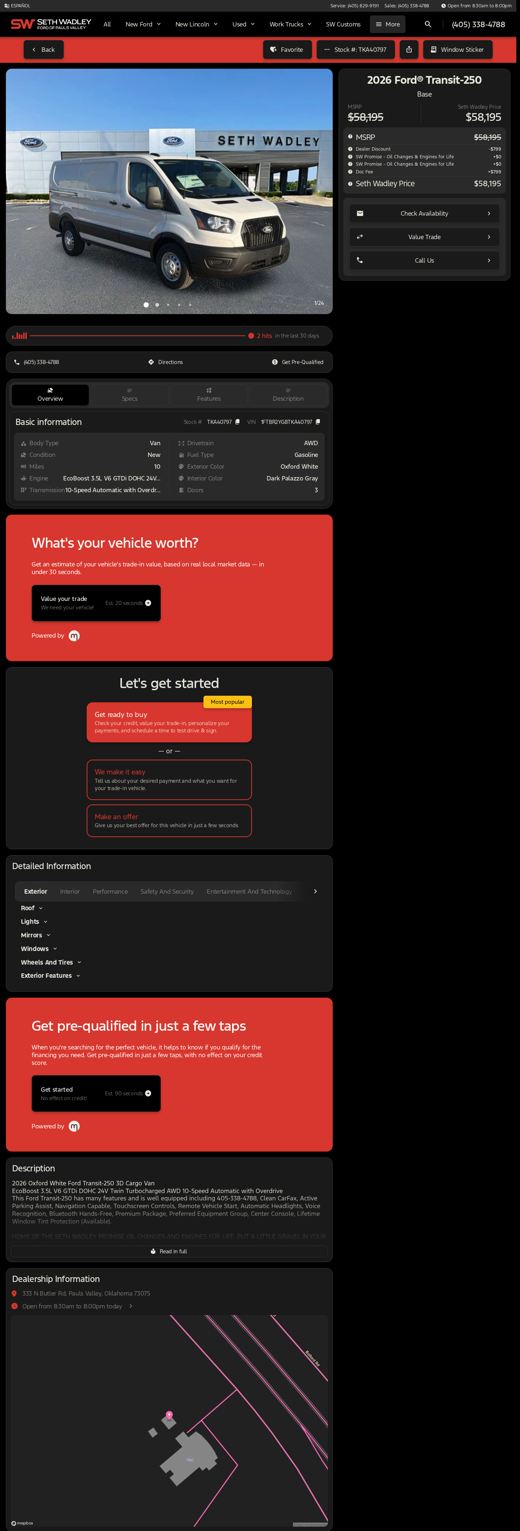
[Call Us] (424, 260)
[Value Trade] (424, 236)
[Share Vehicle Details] (409, 49)
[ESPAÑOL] (17, 5)
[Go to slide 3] (168, 304)
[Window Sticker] (458, 49)
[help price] (350, 183)
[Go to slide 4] (179, 304)
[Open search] (428, 24)
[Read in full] (169, 1251)
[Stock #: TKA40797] (356, 49)
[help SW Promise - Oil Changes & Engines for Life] (350, 156)
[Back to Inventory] (44, 49)
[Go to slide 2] (157, 304)
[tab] (50, 395)
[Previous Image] (19, 191)
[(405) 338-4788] (37, 362)
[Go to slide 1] (146, 304)
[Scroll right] (315, 892)
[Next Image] (318, 191)
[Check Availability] (424, 213)
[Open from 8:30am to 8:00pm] (476, 5)
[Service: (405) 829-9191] (354, 5)
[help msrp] (350, 136)
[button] (30, 191)
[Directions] (166, 362)
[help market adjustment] (350, 149)
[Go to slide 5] (190, 304)
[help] (350, 171)
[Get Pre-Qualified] (298, 362)
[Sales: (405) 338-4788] (407, 5)
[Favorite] (287, 49)
